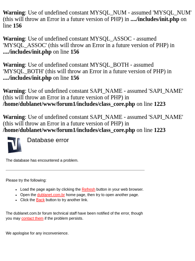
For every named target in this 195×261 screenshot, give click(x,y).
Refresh (88, 189)
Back (40, 200)
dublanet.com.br (51, 194)
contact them (32, 218)
